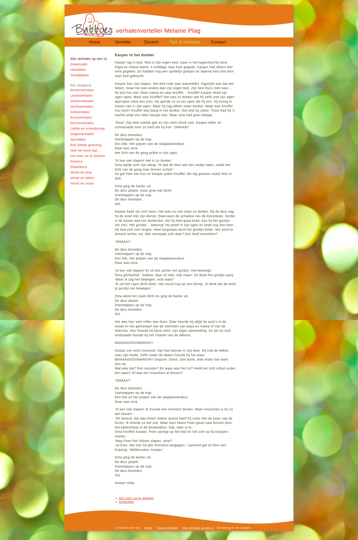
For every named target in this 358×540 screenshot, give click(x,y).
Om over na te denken (87, 156)
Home (95, 42)
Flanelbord (78, 167)
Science (76, 161)
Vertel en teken (82, 178)
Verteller (123, 42)
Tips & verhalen (185, 42)
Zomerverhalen (82, 101)
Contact (218, 42)
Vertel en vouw (82, 183)
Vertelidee (78, 70)
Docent (151, 42)
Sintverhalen (80, 112)
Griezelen (126, 502)
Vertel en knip (81, 172)
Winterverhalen (82, 90)
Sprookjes (78, 139)
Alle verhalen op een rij (88, 59)
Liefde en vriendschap (87, 128)
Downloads (79, 64)
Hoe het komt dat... (85, 150)
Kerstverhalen (81, 117)
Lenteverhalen (81, 95)
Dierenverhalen (82, 123)
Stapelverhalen (82, 134)
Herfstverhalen (81, 106)
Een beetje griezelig (86, 145)
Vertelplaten (79, 75)
